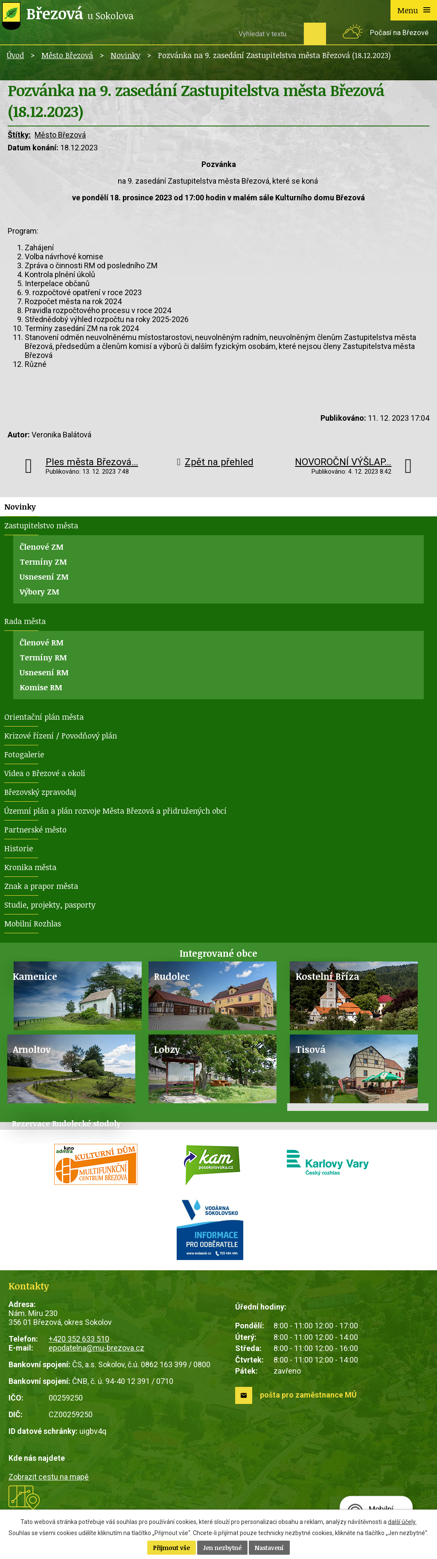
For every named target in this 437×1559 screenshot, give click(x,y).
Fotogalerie (24, 754)
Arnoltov (32, 1049)
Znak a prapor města (41, 886)
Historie (18, 848)
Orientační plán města (44, 717)
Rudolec (172, 976)
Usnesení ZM (44, 576)
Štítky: (19, 134)
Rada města (25, 621)
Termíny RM (43, 657)
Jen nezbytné (222, 1548)
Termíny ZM (43, 562)
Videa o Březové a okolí (44, 773)
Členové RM (42, 642)
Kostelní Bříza (327, 976)
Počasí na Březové (399, 33)
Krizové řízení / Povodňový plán (60, 735)
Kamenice (35, 976)
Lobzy (167, 1049)
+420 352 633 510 (79, 1338)
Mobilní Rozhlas (32, 923)
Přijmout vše (171, 1548)
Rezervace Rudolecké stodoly (66, 1123)
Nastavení (269, 1548)
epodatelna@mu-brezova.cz (96, 1347)
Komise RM (41, 687)
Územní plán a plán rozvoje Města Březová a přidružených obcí (115, 811)
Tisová (311, 1049)
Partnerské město (35, 829)
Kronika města (30, 867)
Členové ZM (42, 547)
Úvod (15, 55)
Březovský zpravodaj (40, 792)
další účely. (402, 1521)
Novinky (125, 55)
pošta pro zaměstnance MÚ (308, 1394)
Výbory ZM (39, 591)
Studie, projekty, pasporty (50, 905)
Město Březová (67, 55)
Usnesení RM (44, 672)
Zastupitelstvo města (41, 525)
